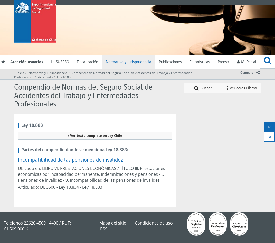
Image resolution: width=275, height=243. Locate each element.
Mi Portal (246, 62)
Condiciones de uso (154, 223)
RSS (103, 229)
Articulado (45, 77)
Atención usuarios (26, 62)
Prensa (223, 62)
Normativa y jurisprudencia (128, 62)
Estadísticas (199, 62)
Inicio (20, 73)
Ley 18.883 (64, 77)
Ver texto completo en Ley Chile (96, 135)
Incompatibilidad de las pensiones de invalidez (70, 160)
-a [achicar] (271, 138)
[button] (267, 62)
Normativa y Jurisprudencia (48, 73)
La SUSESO (60, 62)
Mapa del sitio (112, 223)
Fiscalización (87, 62)
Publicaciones (170, 62)
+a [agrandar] (271, 128)
